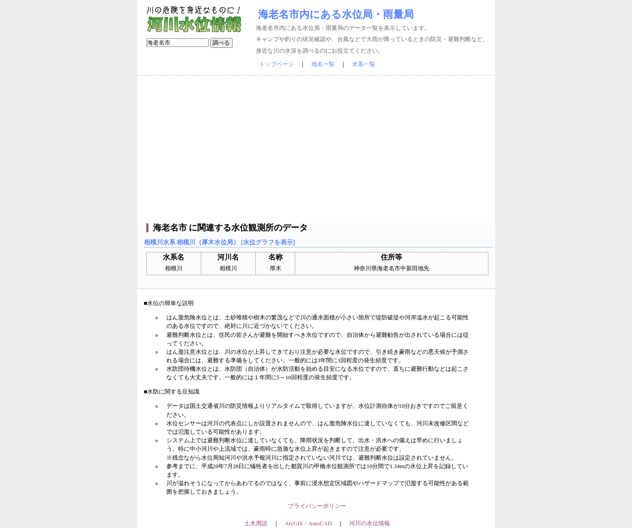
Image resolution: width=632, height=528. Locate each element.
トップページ (276, 64)
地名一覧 (323, 64)
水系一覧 (363, 64)
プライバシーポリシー (317, 506)
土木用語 (255, 523)
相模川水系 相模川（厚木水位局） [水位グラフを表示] (219, 242)
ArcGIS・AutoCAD (308, 523)
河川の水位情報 (369, 523)
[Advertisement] (316, 149)
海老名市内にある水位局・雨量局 (336, 14)
